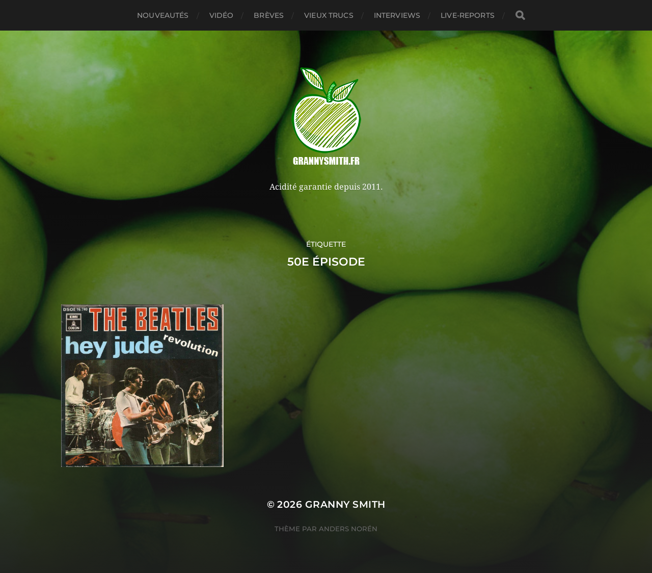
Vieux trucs (329, 15)
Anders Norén (348, 529)
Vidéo (221, 15)
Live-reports (468, 15)
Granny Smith (345, 504)
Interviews (397, 15)
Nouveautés (162, 15)
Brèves (269, 15)
